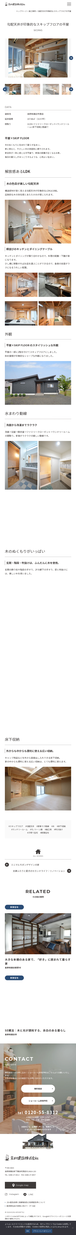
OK (27, 1231)
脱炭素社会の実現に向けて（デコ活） (22, 1206)
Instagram (14, 1194)
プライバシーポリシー (58, 1216)
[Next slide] (71, 58)
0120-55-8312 (41, 1112)
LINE (30, 1194)
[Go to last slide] (5, 89)
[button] (13, 89)
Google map (22, 1185)
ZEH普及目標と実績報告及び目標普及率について (26, 1202)
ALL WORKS (38, 856)
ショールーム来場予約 (38, 1100)
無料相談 (38, 1088)
